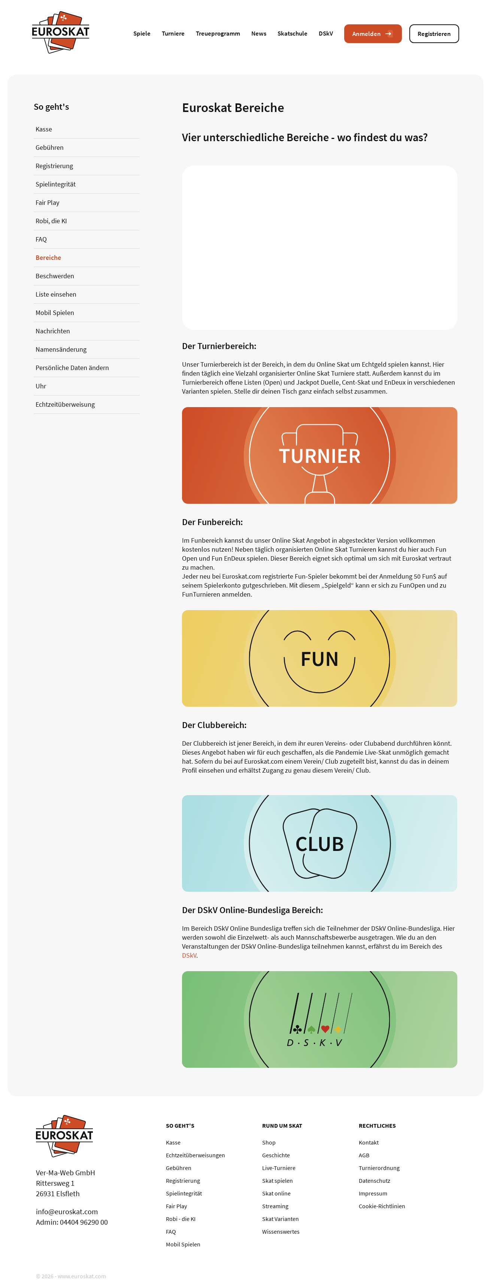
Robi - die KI (181, 1218)
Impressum (373, 1193)
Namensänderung (61, 349)
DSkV (326, 33)
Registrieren (434, 34)
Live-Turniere (278, 1168)
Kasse (44, 129)
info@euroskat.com (67, 1211)
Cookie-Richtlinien (382, 1206)
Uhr (41, 386)
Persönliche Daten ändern (72, 367)
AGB (364, 1155)
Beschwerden (55, 276)
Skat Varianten (280, 1218)
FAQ (41, 239)
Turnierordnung (379, 1168)
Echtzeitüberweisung (65, 404)
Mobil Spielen (55, 312)
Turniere (173, 33)
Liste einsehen (56, 294)
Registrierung (54, 165)
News (258, 33)
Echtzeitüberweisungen (195, 1155)
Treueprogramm (218, 33)
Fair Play (47, 202)
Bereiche (48, 257)
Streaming (275, 1206)
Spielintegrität (56, 184)
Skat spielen (277, 1180)
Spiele (142, 33)
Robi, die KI (51, 220)
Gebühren (50, 147)
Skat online (276, 1193)
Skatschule (292, 33)
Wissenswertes (281, 1231)
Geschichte (276, 1155)
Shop (269, 1142)
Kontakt (369, 1142)
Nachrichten (53, 331)
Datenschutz (374, 1180)
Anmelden (373, 33)
